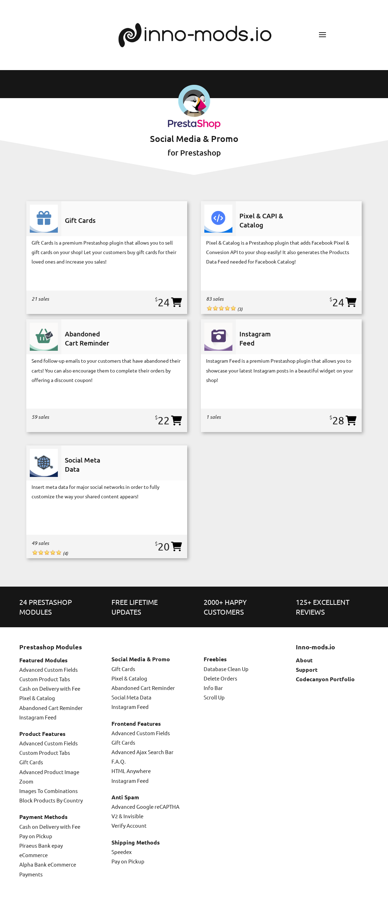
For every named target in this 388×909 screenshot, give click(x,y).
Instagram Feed (37, 717)
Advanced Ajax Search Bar (142, 752)
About (304, 660)
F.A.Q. (118, 761)
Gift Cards (31, 762)
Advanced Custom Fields (48, 669)
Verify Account (129, 825)
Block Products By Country (51, 800)
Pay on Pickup (35, 836)
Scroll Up (214, 697)
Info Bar (213, 687)
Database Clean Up (226, 668)
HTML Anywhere (131, 770)
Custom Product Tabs (44, 679)
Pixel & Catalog (37, 698)
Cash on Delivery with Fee (49, 688)
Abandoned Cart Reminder (51, 707)
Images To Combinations (48, 790)
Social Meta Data (131, 697)
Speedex (121, 851)
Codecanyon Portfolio (325, 679)
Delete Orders (220, 678)
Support (307, 669)
